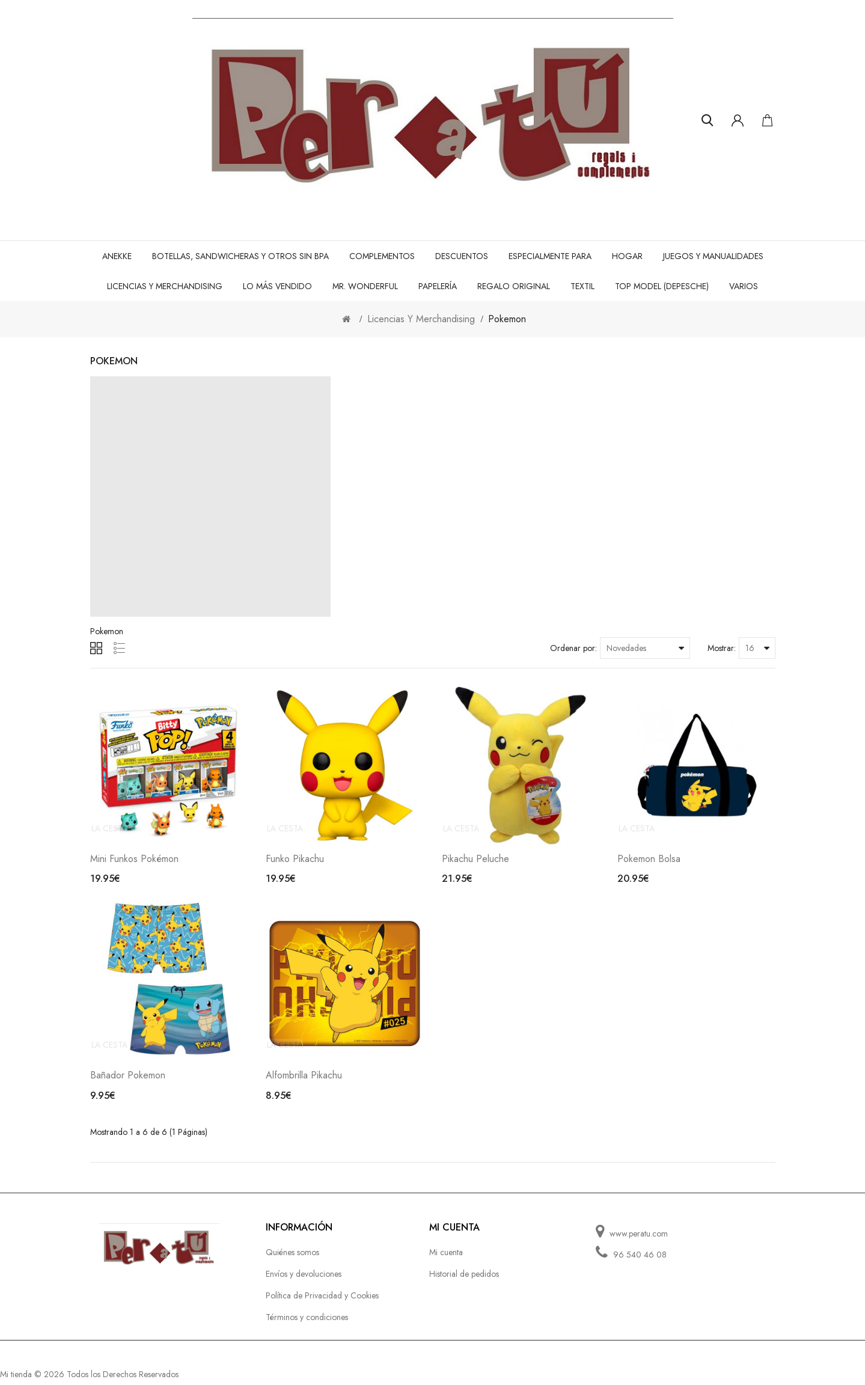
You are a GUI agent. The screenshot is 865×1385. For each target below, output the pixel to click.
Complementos (382, 256)
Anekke (117, 256)
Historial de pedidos (464, 1279)
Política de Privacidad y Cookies (322, 1300)
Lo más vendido (277, 286)
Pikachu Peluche (475, 861)
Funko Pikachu (295, 861)
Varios (743, 286)
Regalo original (513, 286)
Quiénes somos (292, 1257)
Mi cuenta (446, 1257)
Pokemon (507, 319)
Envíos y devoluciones (303, 1279)
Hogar (627, 256)
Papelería (437, 286)
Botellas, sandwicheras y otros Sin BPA (240, 256)
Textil (582, 286)
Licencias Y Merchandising (164, 286)
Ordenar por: (573, 648)
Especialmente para (550, 256)
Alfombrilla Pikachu (304, 1080)
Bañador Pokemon (127, 1080)
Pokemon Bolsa (648, 861)
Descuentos (461, 256)
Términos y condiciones (307, 1322)
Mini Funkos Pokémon (134, 861)
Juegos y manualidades (713, 256)
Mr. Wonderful (365, 286)
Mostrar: (722, 648)
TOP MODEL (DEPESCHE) (662, 286)
